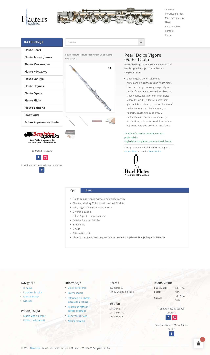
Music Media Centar (34, 315)
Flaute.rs (35, 348)
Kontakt (169, 30)
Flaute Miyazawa (35, 71)
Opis (72, 190)
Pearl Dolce (155, 151)
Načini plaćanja (76, 320)
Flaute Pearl (87, 54)
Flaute (68, 54)
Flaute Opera (33, 93)
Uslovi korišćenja (77, 287)
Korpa (168, 35)
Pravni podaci (75, 292)
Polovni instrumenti (34, 320)
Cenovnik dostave (77, 315)
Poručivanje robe (174, 13)
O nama (169, 9)
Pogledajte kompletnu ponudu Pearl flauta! (147, 141)
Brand (88, 190)
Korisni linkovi (172, 26)
